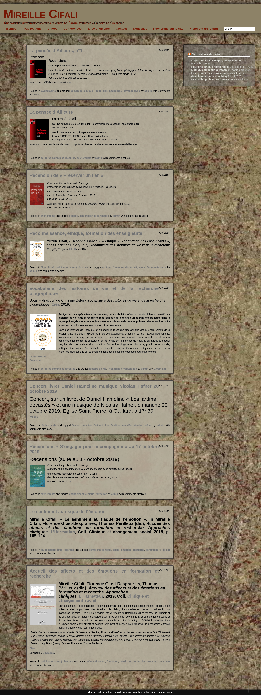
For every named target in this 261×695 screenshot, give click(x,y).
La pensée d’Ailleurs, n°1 (56, 50)
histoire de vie (97, 368)
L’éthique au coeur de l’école (209, 69)
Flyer (32, 648)
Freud (98, 91)
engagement (76, 494)
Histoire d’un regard (203, 28)
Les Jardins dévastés (118, 425)
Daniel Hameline (82, 425)
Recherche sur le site (168, 28)
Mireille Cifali (39, 14)
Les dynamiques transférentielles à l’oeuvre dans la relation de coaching (218, 75)
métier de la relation (97, 215)
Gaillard (98, 425)
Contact (121, 28)
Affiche (34, 416)
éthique (73, 215)
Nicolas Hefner (142, 425)
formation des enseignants (129, 267)
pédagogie (115, 91)
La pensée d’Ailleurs (51, 112)
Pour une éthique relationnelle (210, 66)
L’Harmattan (63, 531)
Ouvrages (48, 653)
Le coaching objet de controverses (213, 79)
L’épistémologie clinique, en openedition (216, 60)
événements (48, 91)
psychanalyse (131, 91)
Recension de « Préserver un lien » (66, 175)
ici (70, 82)
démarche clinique (82, 91)
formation (101, 494)
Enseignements (99, 28)
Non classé (47, 267)
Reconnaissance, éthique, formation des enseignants (86, 233)
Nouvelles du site (206, 54)
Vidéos (52, 28)
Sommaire (35, 360)
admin (148, 91)
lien (105, 91)
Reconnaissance (156, 267)
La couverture (38, 356)
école (116, 549)
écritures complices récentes (58, 158)
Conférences (72, 28)
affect (90, 661)
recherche (139, 661)
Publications (33, 28)
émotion (126, 549)
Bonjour (12, 28)
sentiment (152, 549)
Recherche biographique (122, 368)
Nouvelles (140, 28)
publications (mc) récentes (72, 267)
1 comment (160, 368)
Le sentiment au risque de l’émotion (68, 511)
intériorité (138, 549)
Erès (72, 249)
